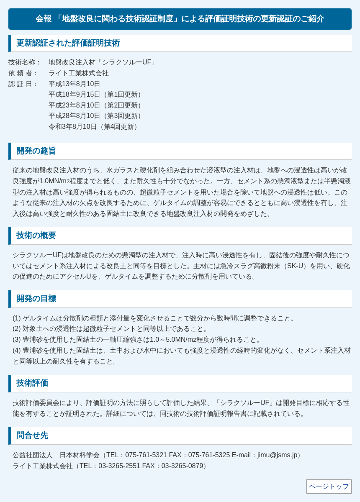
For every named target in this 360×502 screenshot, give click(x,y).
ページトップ (329, 486)
